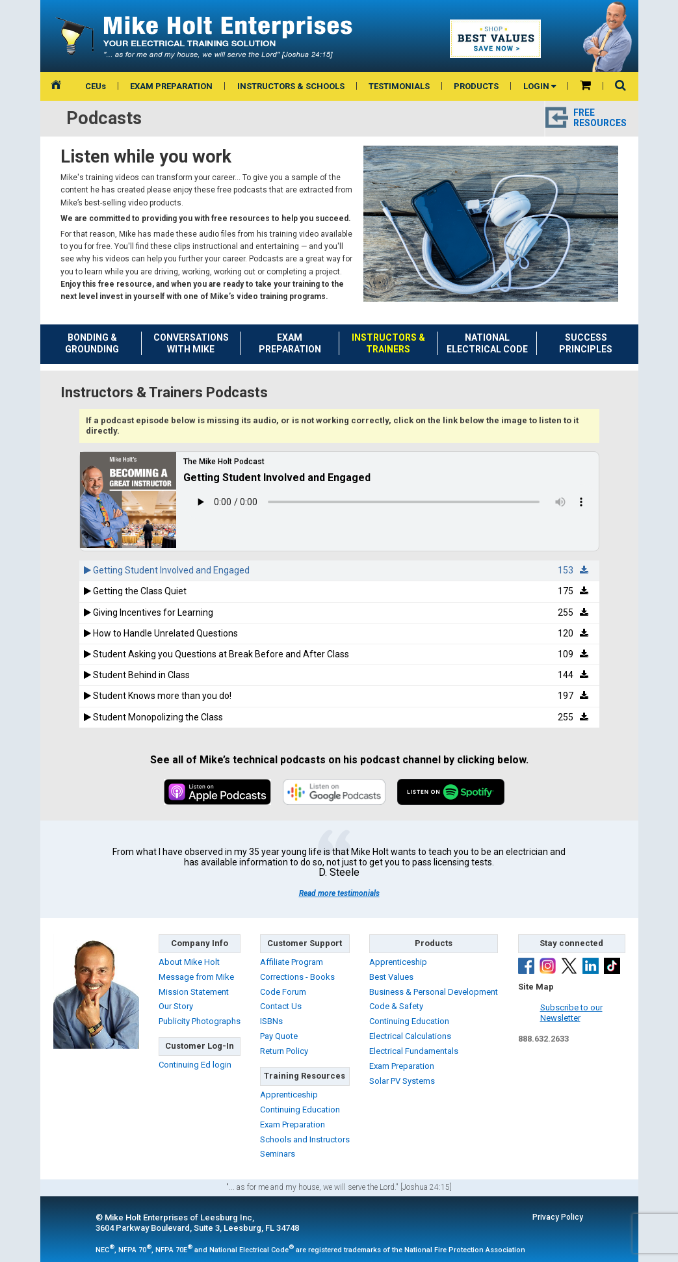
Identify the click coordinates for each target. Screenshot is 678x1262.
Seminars (277, 1154)
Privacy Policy (557, 1217)
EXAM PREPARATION (171, 86)
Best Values (391, 977)
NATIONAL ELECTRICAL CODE (487, 343)
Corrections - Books (297, 977)
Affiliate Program (291, 962)
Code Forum (283, 992)
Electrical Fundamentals (413, 1051)
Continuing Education (300, 1109)
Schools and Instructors (305, 1139)
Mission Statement (194, 992)
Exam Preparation (292, 1124)
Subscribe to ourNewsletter (571, 1013)
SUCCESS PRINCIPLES (585, 343)
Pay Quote (279, 1036)
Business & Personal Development (433, 992)
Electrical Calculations (410, 1036)
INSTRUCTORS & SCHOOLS (291, 86)
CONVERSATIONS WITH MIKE (191, 343)
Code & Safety (396, 1006)
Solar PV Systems (402, 1081)
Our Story (176, 1006)
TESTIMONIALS (399, 86)
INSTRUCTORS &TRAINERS (388, 343)
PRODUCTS (476, 86)
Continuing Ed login (195, 1065)
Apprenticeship (289, 1094)
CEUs (95, 86)
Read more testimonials (339, 893)
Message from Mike (196, 977)
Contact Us (281, 1006)
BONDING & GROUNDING (92, 343)
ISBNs (271, 1021)
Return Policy (284, 1051)
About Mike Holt (189, 962)
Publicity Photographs (200, 1021)
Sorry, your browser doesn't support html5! (390, 501)
